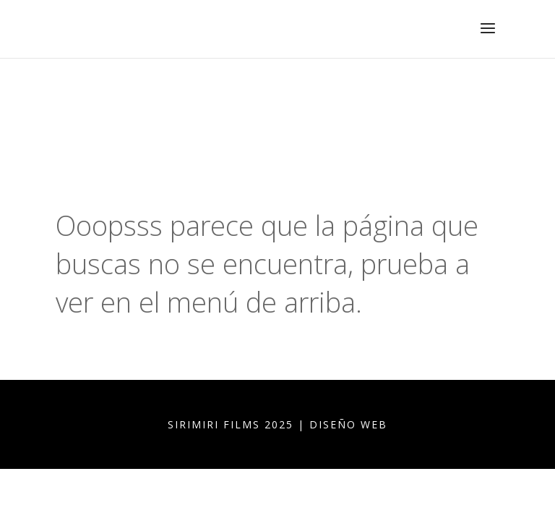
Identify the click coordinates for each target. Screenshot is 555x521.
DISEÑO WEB (348, 424)
